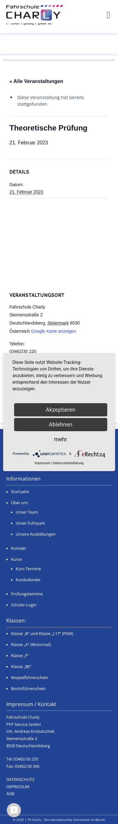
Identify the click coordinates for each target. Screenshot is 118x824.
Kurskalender (28, 579)
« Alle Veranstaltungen (36, 81)
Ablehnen (60, 424)
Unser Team (27, 512)
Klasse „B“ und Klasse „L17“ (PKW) (42, 633)
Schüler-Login (24, 605)
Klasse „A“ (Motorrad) (31, 644)
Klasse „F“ (20, 655)
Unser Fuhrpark (30, 523)
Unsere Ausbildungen (36, 534)
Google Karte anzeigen (53, 331)
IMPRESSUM (18, 786)
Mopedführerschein (29, 677)
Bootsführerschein (28, 688)
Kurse (16, 559)
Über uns (19, 502)
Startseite (20, 491)
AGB (10, 793)
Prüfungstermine (27, 594)
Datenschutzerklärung (68, 463)
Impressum (42, 463)
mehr (60, 439)
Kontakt (18, 548)
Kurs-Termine (28, 568)
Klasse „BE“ (21, 666)
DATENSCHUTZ (20, 779)
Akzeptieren (61, 409)
